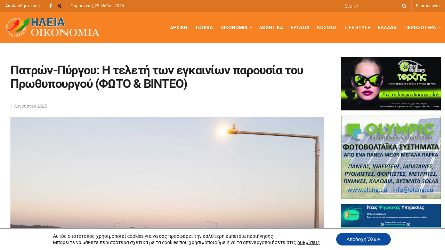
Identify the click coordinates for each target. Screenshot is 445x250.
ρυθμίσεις (308, 242)
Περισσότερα (420, 27)
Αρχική (178, 27)
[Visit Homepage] (52, 27)
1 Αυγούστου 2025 (28, 106)
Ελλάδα (387, 27)
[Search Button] (402, 6)
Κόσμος (327, 27)
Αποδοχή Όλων (363, 239)
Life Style (357, 27)
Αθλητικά (271, 27)
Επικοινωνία (428, 5)
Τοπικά (204, 27)
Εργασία (300, 27)
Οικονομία (234, 27)
